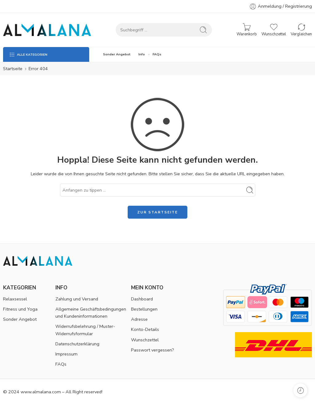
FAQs (157, 54)
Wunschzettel (145, 340)
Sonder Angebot (116, 54)
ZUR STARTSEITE (157, 212)
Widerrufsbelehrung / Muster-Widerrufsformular (85, 329)
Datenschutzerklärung (77, 344)
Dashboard (142, 299)
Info (141, 54)
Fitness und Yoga (20, 309)
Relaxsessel (15, 299)
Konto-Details (145, 329)
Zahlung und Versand (76, 299)
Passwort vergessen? (152, 350)
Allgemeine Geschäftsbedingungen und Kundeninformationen (90, 312)
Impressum (66, 354)
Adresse (139, 319)
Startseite (12, 69)
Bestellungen (144, 309)
